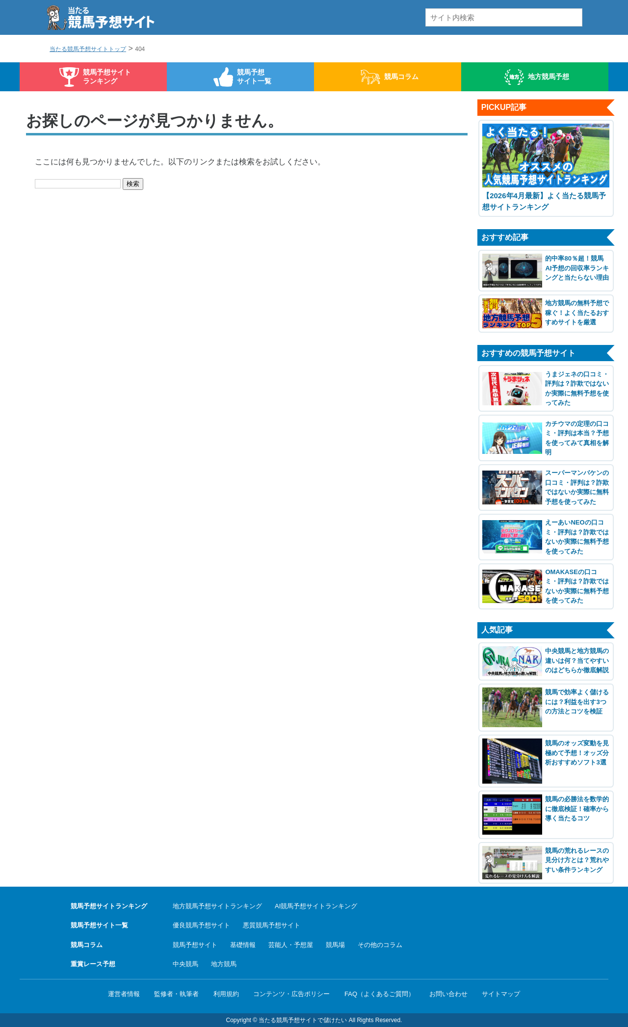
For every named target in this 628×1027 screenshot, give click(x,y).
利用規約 (226, 994)
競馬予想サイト (195, 944)
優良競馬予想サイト (201, 925)
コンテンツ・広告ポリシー (291, 994)
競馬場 (335, 944)
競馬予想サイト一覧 (254, 76)
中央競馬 (185, 964)
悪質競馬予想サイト (271, 925)
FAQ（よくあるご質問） (379, 994)
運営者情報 (124, 994)
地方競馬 (223, 964)
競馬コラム (401, 76)
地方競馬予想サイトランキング (217, 906)
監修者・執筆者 (176, 994)
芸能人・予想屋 (290, 944)
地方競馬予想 (548, 76)
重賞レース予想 (93, 964)
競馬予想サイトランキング (107, 76)
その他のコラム (380, 944)
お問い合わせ (448, 994)
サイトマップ (501, 994)
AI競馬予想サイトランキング (316, 906)
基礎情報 (243, 944)
